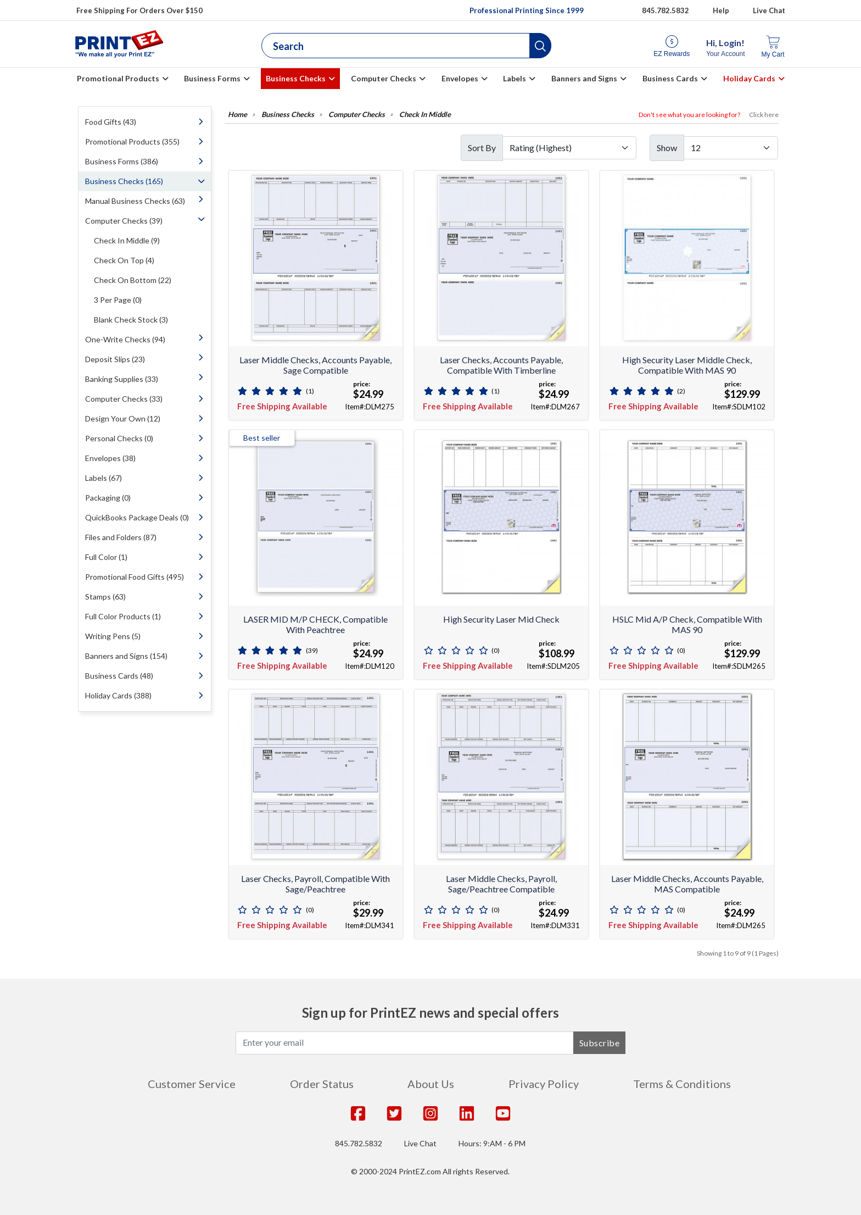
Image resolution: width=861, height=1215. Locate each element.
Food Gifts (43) (110, 121)
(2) (681, 391)
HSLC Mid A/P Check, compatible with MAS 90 (687, 624)
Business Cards (670, 78)
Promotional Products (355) (132, 141)
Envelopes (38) (110, 458)
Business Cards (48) (119, 675)
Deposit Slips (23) (115, 359)
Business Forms (212, 78)
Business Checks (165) (124, 181)
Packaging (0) (108, 497)
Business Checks (296, 78)
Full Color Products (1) (123, 616)
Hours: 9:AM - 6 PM (492, 1143)
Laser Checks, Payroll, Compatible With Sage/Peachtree (315, 883)
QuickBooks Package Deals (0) (137, 517)
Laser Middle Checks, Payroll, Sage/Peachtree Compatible (501, 883)
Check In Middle (425, 114)
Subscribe (599, 1043)
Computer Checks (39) (124, 220)
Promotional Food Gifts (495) (134, 576)
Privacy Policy (543, 1083)
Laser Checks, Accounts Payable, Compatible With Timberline (501, 364)
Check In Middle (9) (127, 240)
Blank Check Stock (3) (131, 319)
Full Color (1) (106, 557)
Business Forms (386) (121, 161)
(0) (495, 650)
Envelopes (459, 78)
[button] (540, 45)
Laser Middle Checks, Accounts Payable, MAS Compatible (687, 883)
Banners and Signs (584, 78)
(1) (310, 391)
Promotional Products (118, 78)
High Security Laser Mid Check (501, 619)
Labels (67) (103, 477)
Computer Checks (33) (124, 398)
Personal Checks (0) (119, 438)
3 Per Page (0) (118, 299)
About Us (430, 1083)
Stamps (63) (105, 596)
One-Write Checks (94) (125, 339)
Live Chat (769, 10)
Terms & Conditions (682, 1083)
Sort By (482, 147)
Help (721, 10)
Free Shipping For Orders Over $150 (139, 10)
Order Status (322, 1083)
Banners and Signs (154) (126, 656)
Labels (514, 78)
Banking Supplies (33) (121, 379)
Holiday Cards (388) (118, 695)
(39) (312, 650)
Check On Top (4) (124, 260)
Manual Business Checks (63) (135, 201)
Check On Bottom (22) (132, 280)
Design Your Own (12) (122, 418)
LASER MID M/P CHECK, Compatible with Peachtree (315, 624)
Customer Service (192, 1083)
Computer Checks (383, 78)
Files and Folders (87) (120, 537)
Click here (764, 114)
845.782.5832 (358, 1143)
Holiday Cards (749, 78)
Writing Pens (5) (113, 636)
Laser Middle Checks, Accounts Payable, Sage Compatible (315, 364)
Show (667, 147)
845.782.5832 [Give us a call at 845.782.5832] (665, 10)
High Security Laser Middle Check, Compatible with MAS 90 (687, 364)
